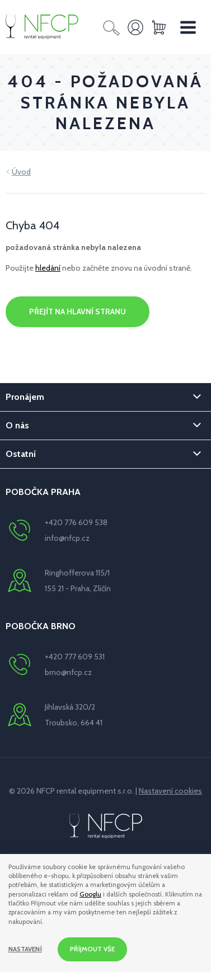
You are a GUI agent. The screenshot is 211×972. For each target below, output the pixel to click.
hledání (47, 268)
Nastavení (25, 949)
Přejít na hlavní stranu (77, 311)
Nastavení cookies (170, 791)
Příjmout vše (92, 949)
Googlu (90, 894)
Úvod (21, 172)
